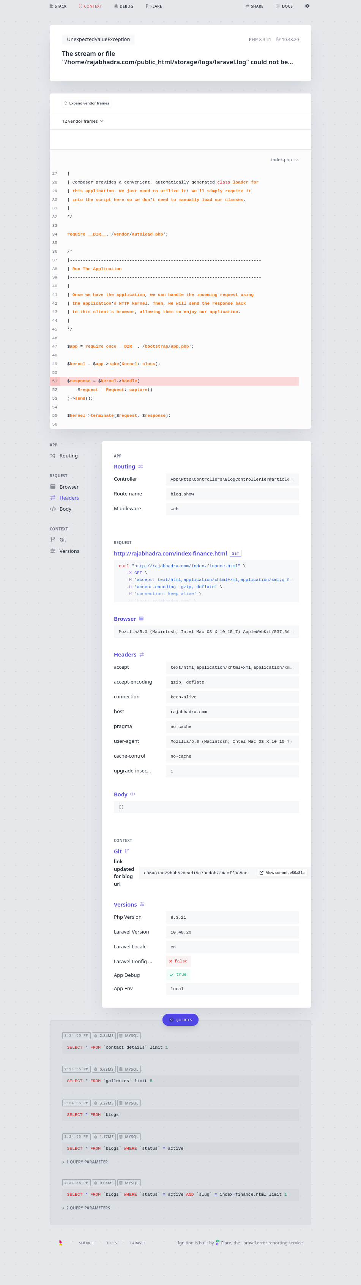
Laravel (137, 1243)
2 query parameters (86, 1208)
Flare (223, 1242)
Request (59, 476)
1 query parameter (85, 1162)
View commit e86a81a (282, 872)
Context (59, 529)
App (53, 445)
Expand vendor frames (87, 103)
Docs (112, 1243)
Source (86, 1243)
